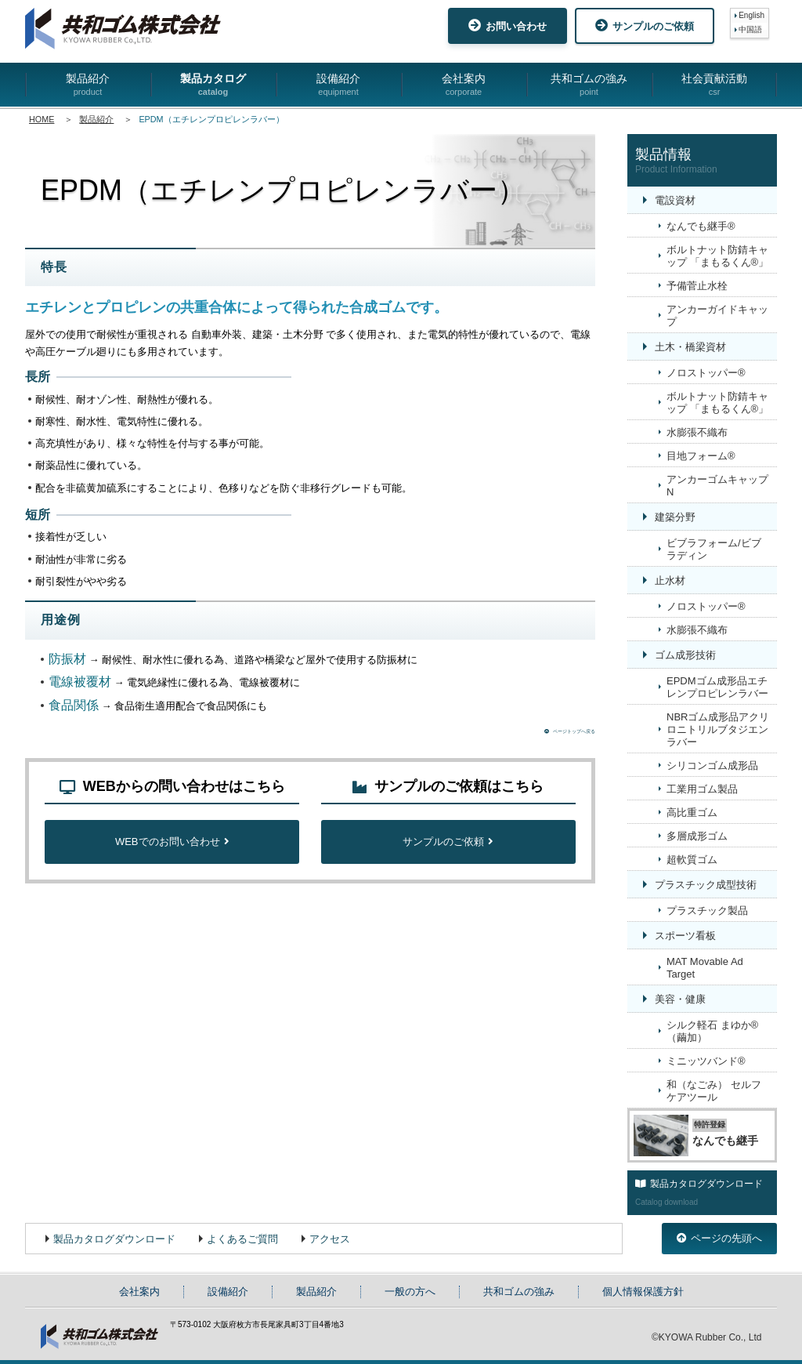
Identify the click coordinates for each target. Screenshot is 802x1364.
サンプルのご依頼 (644, 25)
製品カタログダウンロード (114, 1239)
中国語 (750, 29)
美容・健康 (680, 999)
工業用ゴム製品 (702, 789)
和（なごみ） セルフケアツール (714, 1091)
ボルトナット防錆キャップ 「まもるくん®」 (717, 256)
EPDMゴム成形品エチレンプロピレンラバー (717, 687)
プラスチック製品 (707, 910)
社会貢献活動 (714, 85)
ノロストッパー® (706, 373)
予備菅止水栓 (697, 286)
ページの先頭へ (719, 1238)
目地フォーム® (701, 456)
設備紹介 (338, 85)
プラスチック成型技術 (706, 885)
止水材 (670, 580)
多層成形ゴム (697, 836)
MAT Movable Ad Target (705, 968)
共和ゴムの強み (589, 85)
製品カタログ (213, 85)
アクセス (329, 1239)
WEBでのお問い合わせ (172, 845)
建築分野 (675, 517)
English (751, 15)
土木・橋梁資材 (690, 347)
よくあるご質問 (242, 1239)
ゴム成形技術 (685, 655)
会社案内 (463, 85)
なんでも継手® (701, 226)
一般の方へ (410, 1291)
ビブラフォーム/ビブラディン (714, 549)
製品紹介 (87, 85)
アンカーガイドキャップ (717, 315)
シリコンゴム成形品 (712, 765)
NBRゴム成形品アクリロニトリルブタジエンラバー (718, 729)
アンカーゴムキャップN (717, 485)
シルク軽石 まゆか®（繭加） (712, 1031)
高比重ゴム (692, 812)
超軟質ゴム (692, 859)
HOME (41, 119)
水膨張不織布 (697, 432)
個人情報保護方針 (643, 1291)
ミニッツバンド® (706, 1061)
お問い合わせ (507, 25)
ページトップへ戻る (554, 733)
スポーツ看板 (685, 935)
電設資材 (675, 200)
